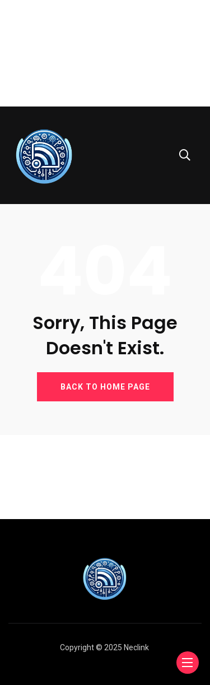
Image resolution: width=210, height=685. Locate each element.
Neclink (136, 647)
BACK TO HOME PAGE (105, 386)
